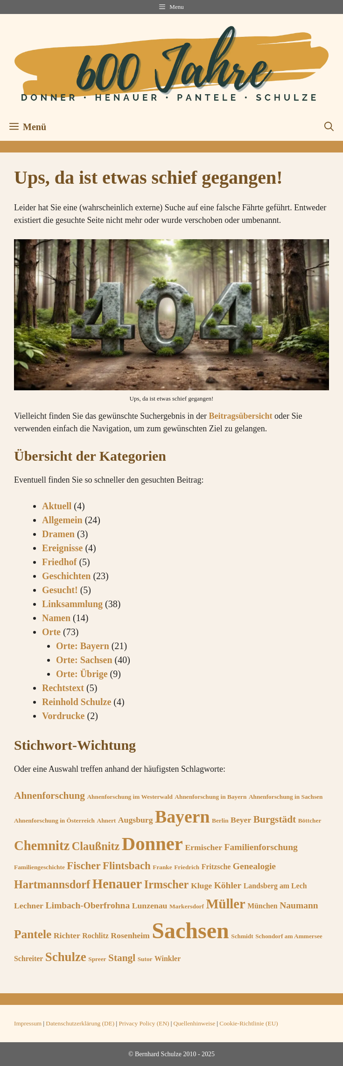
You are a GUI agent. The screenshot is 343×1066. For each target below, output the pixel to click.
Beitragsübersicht (240, 416)
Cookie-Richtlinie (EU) (248, 1023)
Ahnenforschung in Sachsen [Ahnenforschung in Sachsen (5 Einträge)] (286, 796)
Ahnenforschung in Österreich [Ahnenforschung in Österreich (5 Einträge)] (54, 820)
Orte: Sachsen (84, 660)
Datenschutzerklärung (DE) (80, 1023)
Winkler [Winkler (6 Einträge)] (167, 958)
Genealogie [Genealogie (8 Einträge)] (254, 866)
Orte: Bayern (82, 646)
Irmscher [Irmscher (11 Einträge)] (166, 884)
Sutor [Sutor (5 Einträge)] (145, 958)
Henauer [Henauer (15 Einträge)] (117, 883)
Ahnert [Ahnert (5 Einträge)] (106, 820)
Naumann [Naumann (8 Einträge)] (299, 905)
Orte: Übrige (82, 674)
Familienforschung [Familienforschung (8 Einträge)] (261, 847)
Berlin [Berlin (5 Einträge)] (220, 820)
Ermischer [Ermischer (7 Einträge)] (203, 847)
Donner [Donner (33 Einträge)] (152, 843)
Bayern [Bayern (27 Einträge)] (182, 816)
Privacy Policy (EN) (144, 1023)
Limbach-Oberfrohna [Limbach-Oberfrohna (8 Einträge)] (87, 905)
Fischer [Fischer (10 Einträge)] (83, 866)
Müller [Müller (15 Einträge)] (225, 903)
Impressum (28, 1023)
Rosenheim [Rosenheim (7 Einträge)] (130, 935)
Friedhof (59, 562)
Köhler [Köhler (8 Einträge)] (228, 885)
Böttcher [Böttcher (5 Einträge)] (310, 820)
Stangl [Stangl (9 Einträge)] (121, 957)
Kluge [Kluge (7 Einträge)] (201, 885)
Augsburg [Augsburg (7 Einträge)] (135, 819)
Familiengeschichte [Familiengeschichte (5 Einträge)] (39, 867)
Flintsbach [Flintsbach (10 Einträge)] (127, 866)
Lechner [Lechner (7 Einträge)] (28, 905)
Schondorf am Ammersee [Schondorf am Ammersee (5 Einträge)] (288, 936)
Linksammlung (72, 604)
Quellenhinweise (195, 1023)
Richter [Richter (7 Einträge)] (67, 935)
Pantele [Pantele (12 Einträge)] (32, 934)
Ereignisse (62, 548)
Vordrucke (63, 716)
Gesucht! (60, 590)
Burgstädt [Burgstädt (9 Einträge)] (274, 819)
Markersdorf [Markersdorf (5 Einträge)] (186, 906)
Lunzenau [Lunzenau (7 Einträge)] (150, 905)
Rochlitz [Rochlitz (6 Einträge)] (95, 936)
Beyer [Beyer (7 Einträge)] (241, 819)
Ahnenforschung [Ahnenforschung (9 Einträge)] (49, 795)
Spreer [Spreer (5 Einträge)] (97, 958)
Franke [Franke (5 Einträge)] (162, 867)
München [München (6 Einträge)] (262, 906)
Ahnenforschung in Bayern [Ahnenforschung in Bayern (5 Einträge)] (210, 796)
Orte (51, 632)
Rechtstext (63, 688)
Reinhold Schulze (76, 702)
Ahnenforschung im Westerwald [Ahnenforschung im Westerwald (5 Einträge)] (129, 796)
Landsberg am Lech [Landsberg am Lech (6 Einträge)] (275, 886)
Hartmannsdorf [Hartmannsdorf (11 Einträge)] (52, 884)
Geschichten (66, 576)
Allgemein (62, 520)
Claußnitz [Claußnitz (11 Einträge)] (95, 846)
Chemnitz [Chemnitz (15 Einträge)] (42, 845)
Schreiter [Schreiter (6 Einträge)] (28, 958)
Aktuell (56, 506)
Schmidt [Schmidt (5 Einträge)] (242, 936)
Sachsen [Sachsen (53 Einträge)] (190, 930)
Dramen (58, 534)
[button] (329, 127)
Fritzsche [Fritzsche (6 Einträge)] (216, 867)
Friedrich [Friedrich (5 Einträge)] (186, 867)
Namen (56, 618)
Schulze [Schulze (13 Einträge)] (65, 957)
